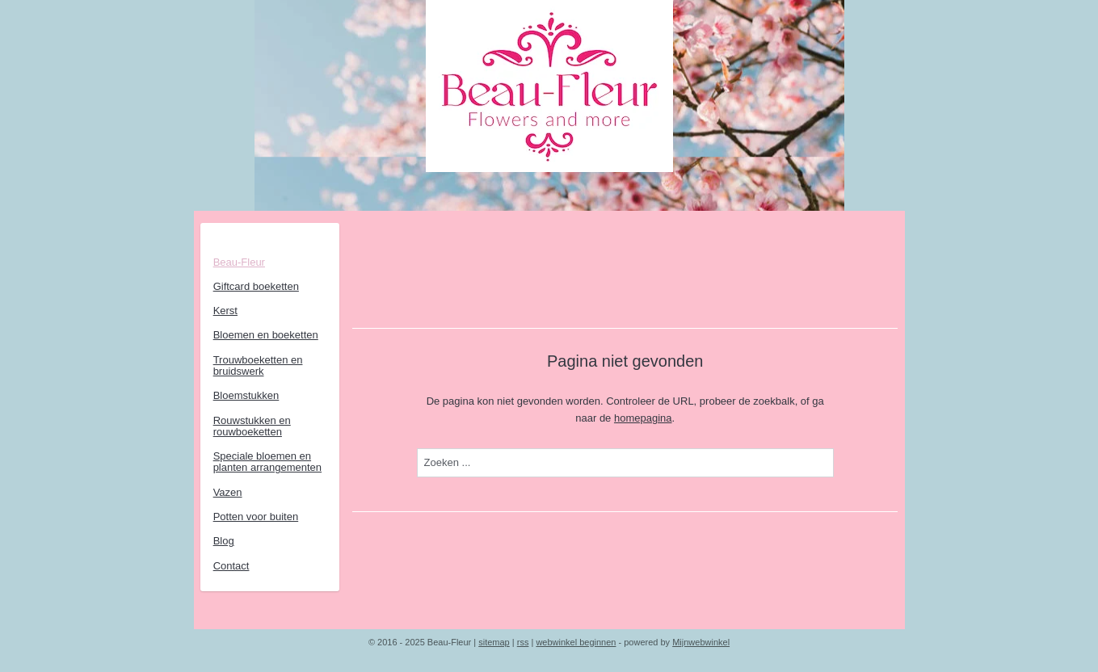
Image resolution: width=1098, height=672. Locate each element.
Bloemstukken (246, 395)
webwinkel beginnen (576, 642)
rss (523, 642)
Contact (231, 566)
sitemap (494, 642)
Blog (223, 541)
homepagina (643, 418)
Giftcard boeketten (256, 286)
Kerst (225, 310)
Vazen (227, 492)
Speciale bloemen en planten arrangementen (267, 461)
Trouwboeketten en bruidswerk (258, 365)
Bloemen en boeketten (265, 335)
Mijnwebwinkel (701, 642)
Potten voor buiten (256, 516)
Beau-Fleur (239, 262)
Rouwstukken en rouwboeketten (252, 426)
